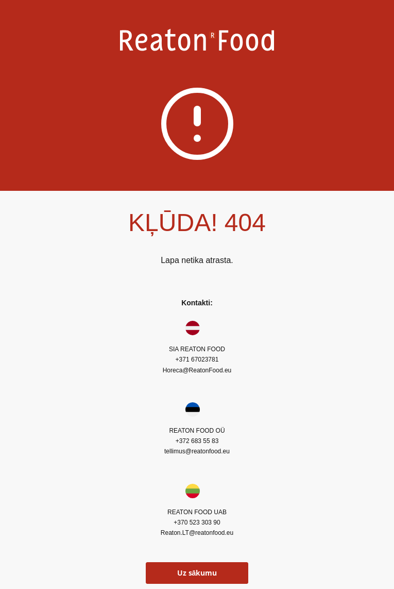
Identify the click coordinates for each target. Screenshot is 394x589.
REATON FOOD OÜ (197, 430)
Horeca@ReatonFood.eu (197, 370)
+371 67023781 (197, 359)
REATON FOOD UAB (197, 512)
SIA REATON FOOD (197, 349)
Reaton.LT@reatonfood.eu (197, 532)
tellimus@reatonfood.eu (197, 451)
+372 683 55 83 (197, 441)
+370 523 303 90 (197, 522)
